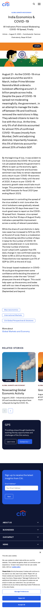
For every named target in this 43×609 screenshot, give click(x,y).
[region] (21, 579)
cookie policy (16, 567)
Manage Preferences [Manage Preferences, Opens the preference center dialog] (21, 591)
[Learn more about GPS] (11, 441)
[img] (34, 4)
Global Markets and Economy (21, 12)
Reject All (21, 598)
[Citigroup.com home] (21, 513)
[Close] (40, 552)
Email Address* (10, 484)
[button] (4, 410)
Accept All (21, 605)
